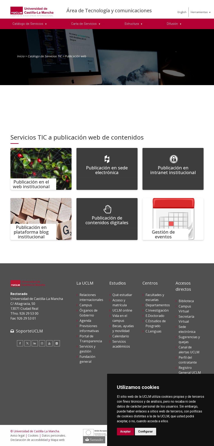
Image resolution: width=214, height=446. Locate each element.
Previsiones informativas (89, 328)
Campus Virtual (185, 308)
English (182, 12)
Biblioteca (186, 301)
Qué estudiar (122, 295)
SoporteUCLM (29, 331)
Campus (86, 305)
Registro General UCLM (190, 370)
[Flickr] (57, 343)
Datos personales (53, 435)
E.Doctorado (155, 315)
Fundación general (87, 359)
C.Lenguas (153, 331)
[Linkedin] (35, 343)
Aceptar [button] (125, 431)
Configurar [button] (145, 431)
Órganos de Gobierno (88, 313)
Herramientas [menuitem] (199, 12)
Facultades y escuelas (155, 297)
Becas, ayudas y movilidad (123, 328)
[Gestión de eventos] (173, 219)
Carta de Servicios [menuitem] (84, 24)
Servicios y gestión (87, 349)
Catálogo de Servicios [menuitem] (28, 24)
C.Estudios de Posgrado (156, 323)
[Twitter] (27, 343)
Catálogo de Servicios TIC (45, 56)
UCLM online (122, 310)
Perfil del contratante (188, 360)
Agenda (85, 320)
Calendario (120, 336)
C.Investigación (157, 310)
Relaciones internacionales (91, 297)
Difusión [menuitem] (173, 24)
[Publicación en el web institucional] (41, 168)
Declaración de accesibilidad (29, 440)
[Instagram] (42, 343)
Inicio (20, 56)
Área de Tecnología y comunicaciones (109, 10)
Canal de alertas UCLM (189, 349)
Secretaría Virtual (186, 319)
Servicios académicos (121, 344)
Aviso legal (17, 435)
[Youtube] (49, 343)
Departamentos (158, 305)
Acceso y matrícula (119, 302)
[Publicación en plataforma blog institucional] (41, 219)
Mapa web (58, 440)
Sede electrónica (187, 329)
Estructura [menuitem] (132, 24)
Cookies (33, 435)
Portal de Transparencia (91, 338)
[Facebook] (20, 343)
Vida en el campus (119, 318)
